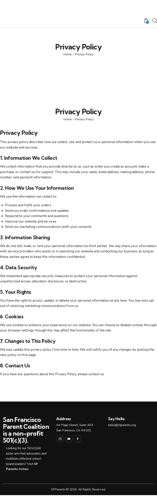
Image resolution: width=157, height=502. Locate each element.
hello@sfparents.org (122, 425)
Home (67, 54)
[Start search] (154, 21)
